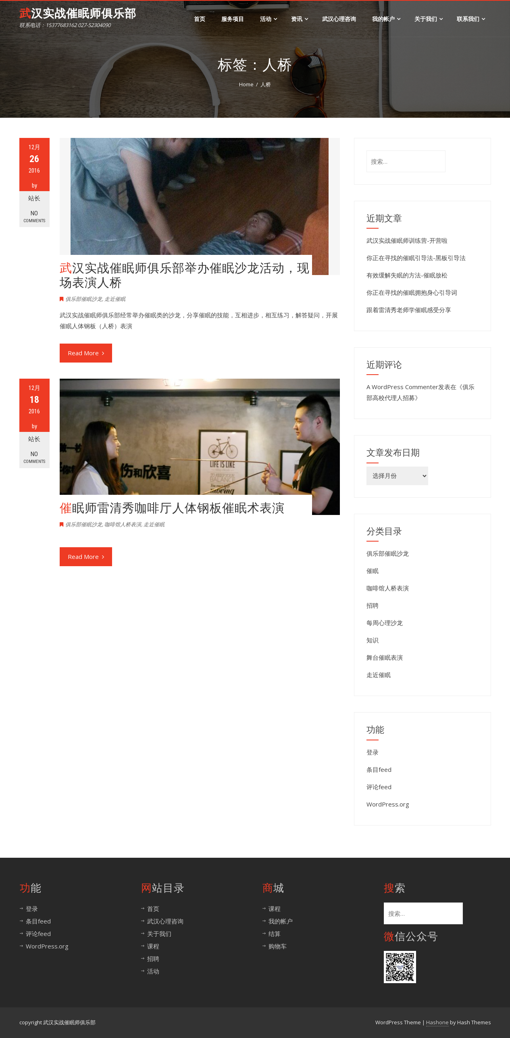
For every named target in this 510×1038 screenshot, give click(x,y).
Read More (86, 353)
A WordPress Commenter (402, 387)
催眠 (372, 571)
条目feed (378, 769)
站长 (34, 198)
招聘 (372, 605)
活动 (268, 19)
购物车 (278, 946)
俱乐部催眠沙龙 (83, 298)
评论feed (378, 787)
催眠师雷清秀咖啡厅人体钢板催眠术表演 (172, 508)
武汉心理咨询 (339, 19)
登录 (372, 752)
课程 (153, 946)
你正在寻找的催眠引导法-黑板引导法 (416, 258)
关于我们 (428, 19)
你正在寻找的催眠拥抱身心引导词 (411, 292)
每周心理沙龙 (384, 623)
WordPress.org (387, 804)
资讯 (299, 19)
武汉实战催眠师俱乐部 (77, 13)
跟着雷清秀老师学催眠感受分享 (408, 310)
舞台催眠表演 (384, 657)
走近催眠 (114, 298)
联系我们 (471, 19)
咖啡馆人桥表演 (122, 524)
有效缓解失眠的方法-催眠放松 (407, 275)
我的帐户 (386, 19)
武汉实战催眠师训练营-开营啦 (407, 240)
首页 (199, 19)
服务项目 (232, 19)
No (34, 217)
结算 (275, 934)
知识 (372, 640)
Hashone (437, 1022)
